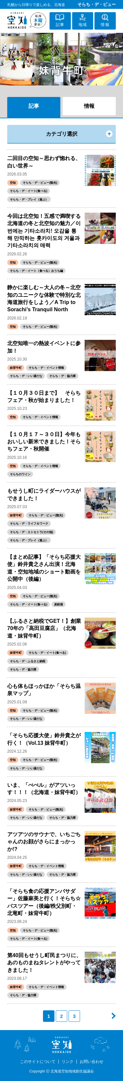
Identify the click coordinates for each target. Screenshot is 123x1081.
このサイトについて (37, 1061)
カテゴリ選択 (61, 134)
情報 (89, 106)
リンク (67, 1061)
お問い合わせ (91, 1061)
